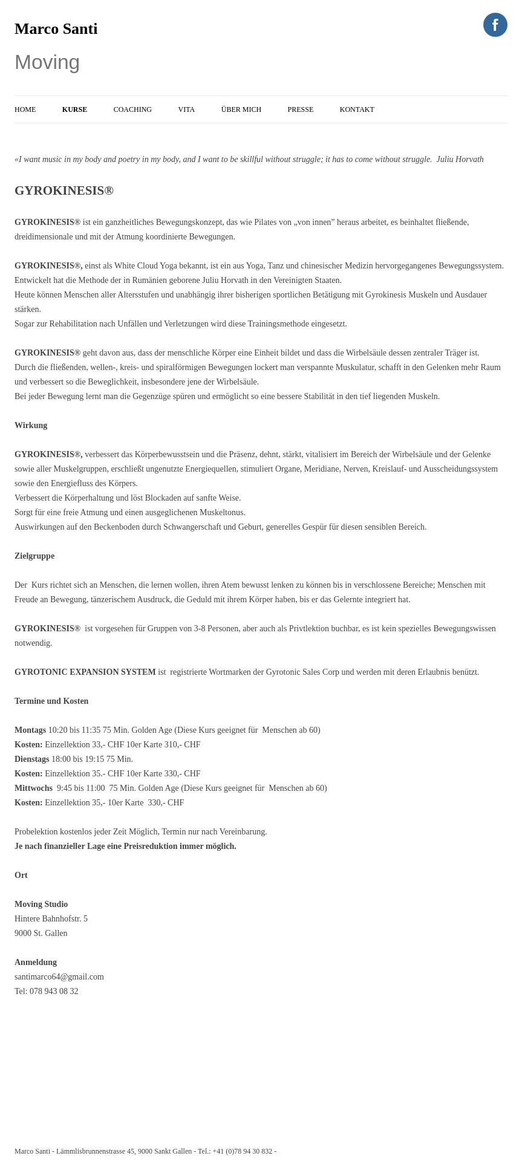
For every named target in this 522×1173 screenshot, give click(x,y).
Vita (186, 109)
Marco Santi (56, 28)
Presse (301, 109)
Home (25, 109)
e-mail (287, 1151)
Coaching (133, 109)
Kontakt (357, 109)
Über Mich (241, 109)
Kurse (74, 109)
